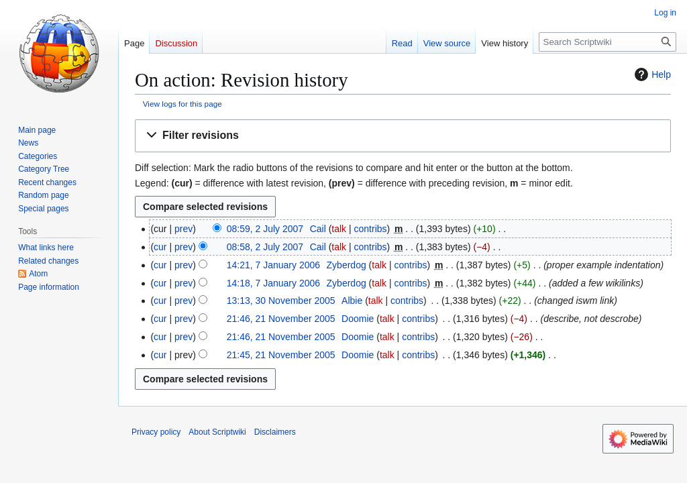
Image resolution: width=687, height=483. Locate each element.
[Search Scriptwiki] (607, 42)
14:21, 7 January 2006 (273, 265)
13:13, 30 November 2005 (281, 300)
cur (160, 246)
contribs (370, 228)
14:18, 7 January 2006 (273, 283)
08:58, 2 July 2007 (265, 246)
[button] (402, 136)
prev (183, 228)
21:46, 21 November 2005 (281, 318)
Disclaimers (275, 432)
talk (338, 228)
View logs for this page (182, 103)
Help (651, 74)
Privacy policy (155, 432)
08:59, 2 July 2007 (265, 228)
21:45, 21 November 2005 (281, 355)
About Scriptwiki (217, 432)
